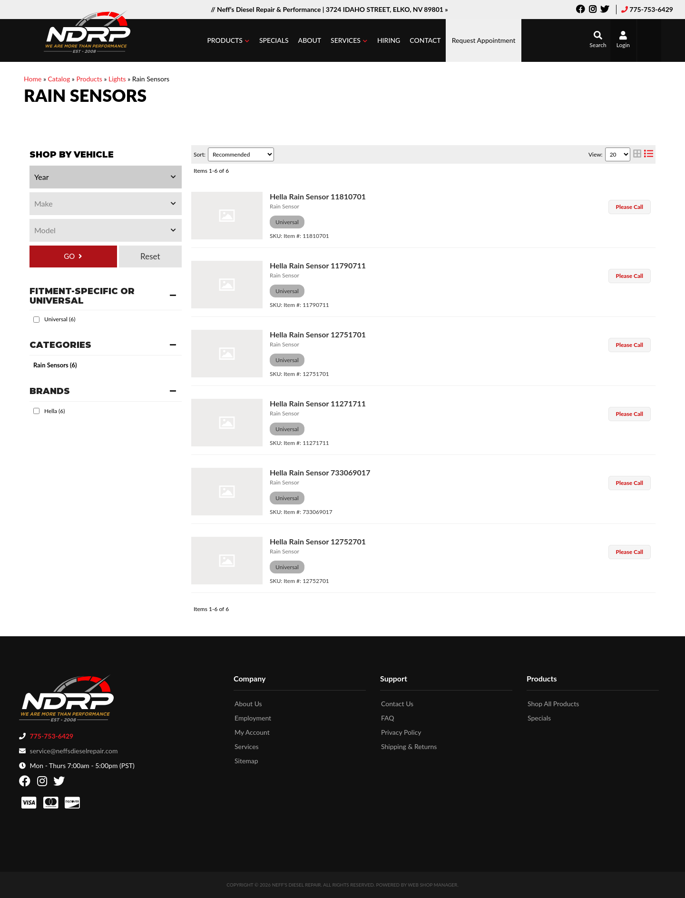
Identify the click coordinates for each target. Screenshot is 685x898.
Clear (150, 256)
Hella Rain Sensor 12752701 (318, 541)
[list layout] (648, 154)
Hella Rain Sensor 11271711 (318, 403)
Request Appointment (484, 40)
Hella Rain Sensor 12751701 (318, 334)
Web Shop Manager (432, 885)
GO (69, 256)
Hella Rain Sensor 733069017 (320, 472)
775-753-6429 (651, 9)
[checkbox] (36, 319)
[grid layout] (637, 154)
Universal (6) (59, 319)
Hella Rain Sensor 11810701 (318, 196)
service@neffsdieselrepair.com (74, 751)
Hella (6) (54, 410)
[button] (228, 40)
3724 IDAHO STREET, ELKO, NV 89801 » (387, 9)
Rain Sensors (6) (55, 365)
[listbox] (105, 177)
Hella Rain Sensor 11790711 (318, 265)
